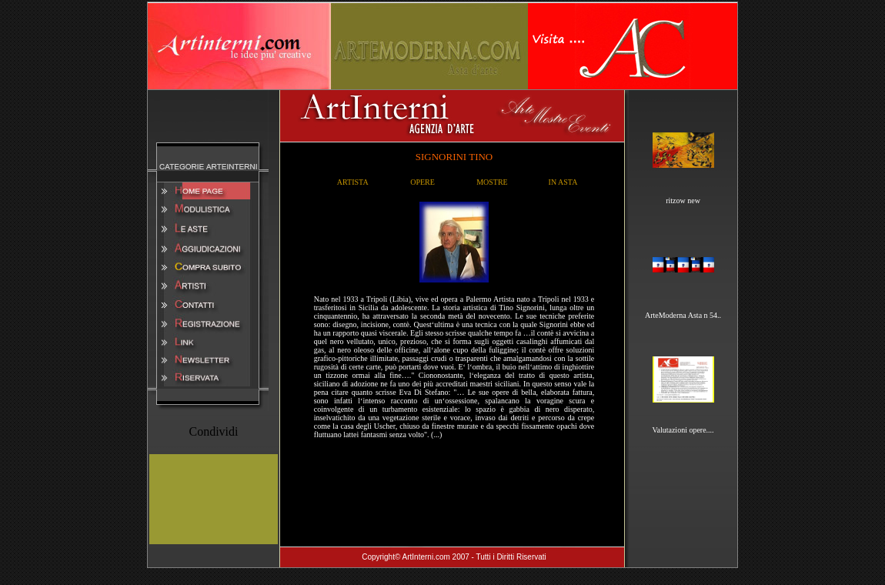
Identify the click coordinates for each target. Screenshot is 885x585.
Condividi (213, 431)
